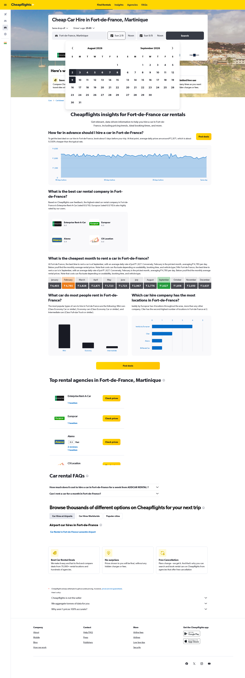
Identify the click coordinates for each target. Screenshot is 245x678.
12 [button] (95, 79)
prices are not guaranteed (112, 589)
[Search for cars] (5, 27)
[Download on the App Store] (191, 641)
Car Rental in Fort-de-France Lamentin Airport (73, 532)
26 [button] (94, 94)
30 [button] (72, 102)
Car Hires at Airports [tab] (62, 516)
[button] (5, 4)
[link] (203, 136)
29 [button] (117, 94)
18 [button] (87, 87)
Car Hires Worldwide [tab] (89, 516)
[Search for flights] (5, 14)
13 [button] (102, 79)
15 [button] (117, 79)
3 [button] (80, 72)
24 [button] (79, 94)
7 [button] (110, 72)
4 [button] (87, 72)
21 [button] (110, 87)
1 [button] (117, 64)
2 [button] (72, 72)
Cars (50, 100)
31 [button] (80, 102)
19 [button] (95, 87)
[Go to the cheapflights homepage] (22, 4)
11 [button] (87, 79)
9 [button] (72, 79)
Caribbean (60, 100)
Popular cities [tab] (113, 516)
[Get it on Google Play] (191, 633)
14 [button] (110, 79)
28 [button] (109, 94)
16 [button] (72, 87)
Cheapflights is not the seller (129, 598)
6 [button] (102, 72)
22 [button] (117, 87)
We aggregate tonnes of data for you (129, 603)
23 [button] (72, 94)
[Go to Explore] (5, 34)
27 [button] (102, 94)
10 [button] (80, 79)
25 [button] (87, 94)
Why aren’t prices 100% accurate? (129, 609)
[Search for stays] (5, 21)
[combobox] (60, 28)
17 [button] (80, 87)
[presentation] (163, 380)
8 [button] (117, 72)
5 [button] (95, 72)
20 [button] (102, 87)
